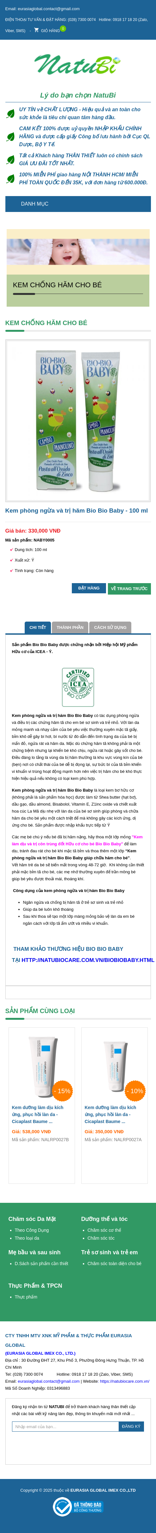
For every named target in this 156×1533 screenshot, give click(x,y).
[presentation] (78, 1447)
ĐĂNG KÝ (131, 1426)
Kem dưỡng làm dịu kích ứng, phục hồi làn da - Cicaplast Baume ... (42, 1116)
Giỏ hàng (47, 29)
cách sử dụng (110, 627)
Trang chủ (142, 204)
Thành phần (70, 627)
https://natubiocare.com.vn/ (124, 1381)
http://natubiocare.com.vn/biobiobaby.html (88, 960)
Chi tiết (37, 627)
